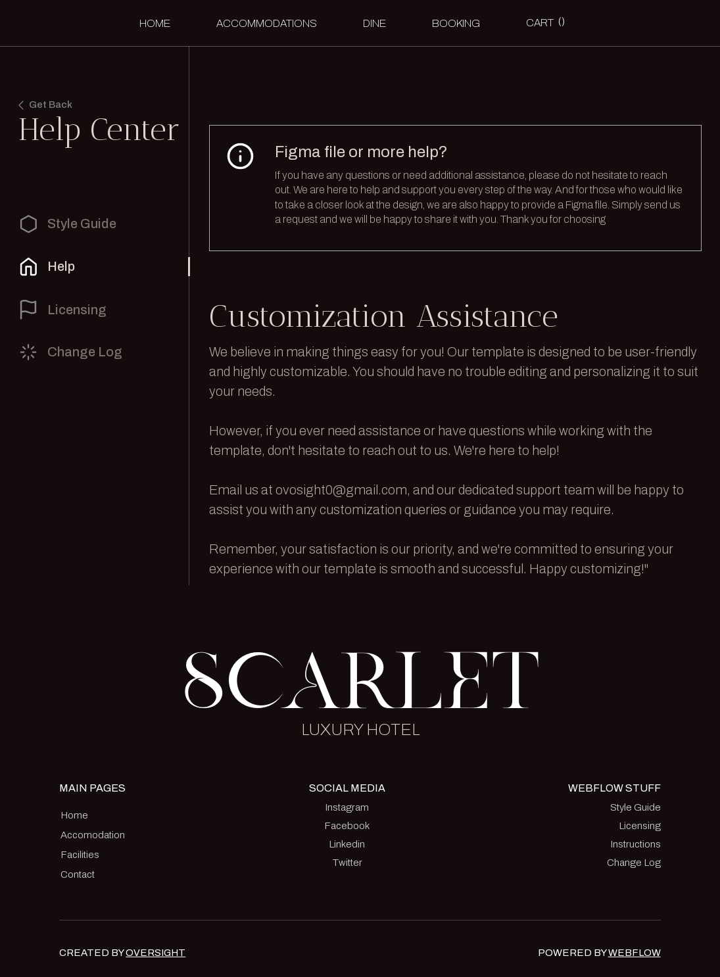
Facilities (79, 854)
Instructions (635, 844)
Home (154, 23)
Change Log (634, 862)
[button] (545, 22)
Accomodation (92, 835)
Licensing (640, 826)
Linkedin (347, 844)
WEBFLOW (634, 952)
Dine (374, 23)
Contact (77, 874)
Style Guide (635, 807)
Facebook (347, 826)
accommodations (266, 23)
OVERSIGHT (155, 952)
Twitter (347, 862)
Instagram (347, 807)
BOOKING (456, 23)
